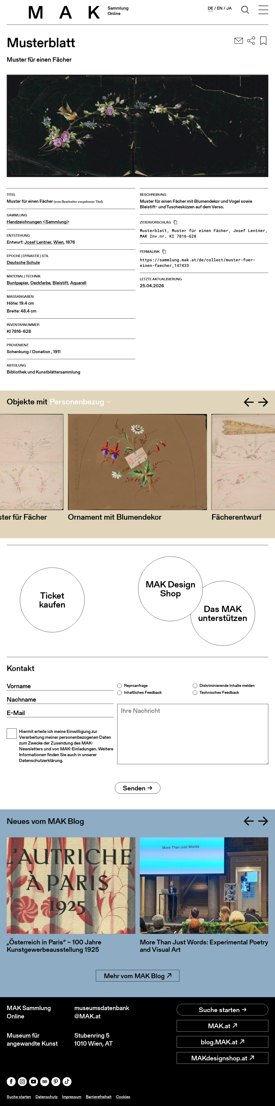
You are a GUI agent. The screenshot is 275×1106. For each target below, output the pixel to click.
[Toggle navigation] (263, 10)
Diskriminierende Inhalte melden (227, 686)
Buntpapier (17, 283)
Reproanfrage (136, 686)
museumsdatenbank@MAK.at (101, 1012)
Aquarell (78, 283)
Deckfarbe (40, 283)
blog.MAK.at (222, 1042)
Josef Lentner (37, 242)
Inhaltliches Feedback (143, 692)
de (210, 8)
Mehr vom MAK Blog (137, 975)
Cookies (123, 1097)
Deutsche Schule (23, 262)
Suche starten (222, 1009)
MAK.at (222, 1025)
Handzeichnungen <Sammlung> (38, 222)
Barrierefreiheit (98, 1097)
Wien (58, 242)
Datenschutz (47, 1097)
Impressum (71, 1097)
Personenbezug (77, 401)
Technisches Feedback (219, 692)
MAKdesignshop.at (222, 1058)
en (220, 8)
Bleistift (60, 283)
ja (229, 8)
